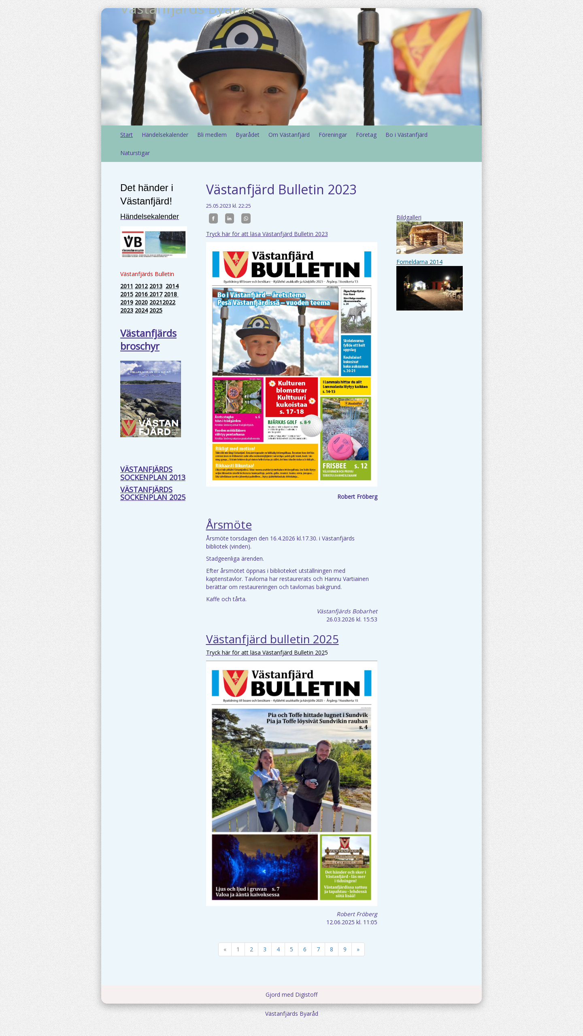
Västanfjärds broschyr (148, 339)
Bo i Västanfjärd (406, 134)
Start (126, 134)
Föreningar (333, 134)
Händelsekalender (165, 134)
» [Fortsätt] (358, 949)
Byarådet (248, 134)
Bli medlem (212, 134)
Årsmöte (229, 524)
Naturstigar (135, 153)
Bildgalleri (408, 217)
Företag (366, 134)
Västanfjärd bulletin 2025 (272, 639)
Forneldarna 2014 (419, 262)
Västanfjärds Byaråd (187, 66)
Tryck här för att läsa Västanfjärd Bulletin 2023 (267, 234)
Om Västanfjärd (289, 134)
